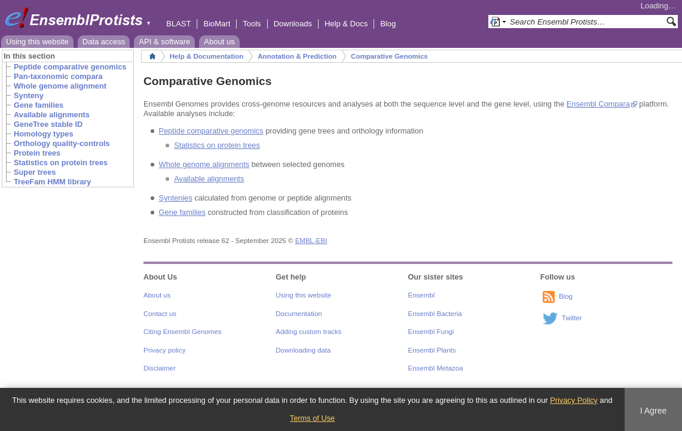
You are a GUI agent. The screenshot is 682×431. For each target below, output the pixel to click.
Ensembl (421, 295)
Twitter (572, 317)
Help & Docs (346, 23)
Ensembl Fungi (431, 331)
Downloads (293, 23)
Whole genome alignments (204, 164)
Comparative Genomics (389, 56)
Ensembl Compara (598, 103)
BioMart (216, 23)
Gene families (182, 212)
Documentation (299, 313)
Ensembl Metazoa (435, 368)
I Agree (653, 410)
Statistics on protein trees (217, 145)
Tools (252, 23)
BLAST (178, 23)
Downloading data (303, 350)
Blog (388, 23)
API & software (164, 41)
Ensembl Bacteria (435, 313)
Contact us (159, 313)
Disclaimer (159, 368)
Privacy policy (164, 350)
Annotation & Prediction (297, 56)
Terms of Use (312, 418)
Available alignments (209, 178)
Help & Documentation (206, 56)
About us (219, 41)
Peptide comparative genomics (211, 130)
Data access (104, 41)
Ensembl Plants (432, 350)
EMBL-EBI (311, 240)
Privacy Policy (574, 400)
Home (152, 56)
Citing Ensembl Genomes (182, 331)
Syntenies (175, 197)
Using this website (37, 41)
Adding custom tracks (308, 331)
